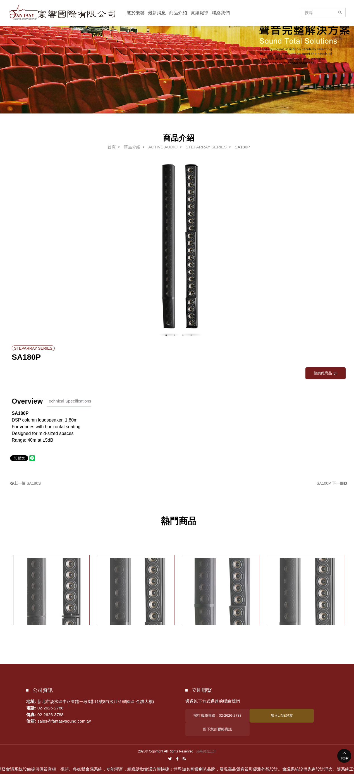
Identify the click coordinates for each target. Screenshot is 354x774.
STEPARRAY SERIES (206, 147)
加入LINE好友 (282, 715)
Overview (27, 401)
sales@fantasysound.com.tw (64, 721)
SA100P (332, 483)
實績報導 (200, 12)
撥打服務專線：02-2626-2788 (217, 715)
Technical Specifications (69, 401)
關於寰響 (136, 12)
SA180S (25, 483)
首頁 (111, 147)
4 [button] (191, 335)
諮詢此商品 (325, 373)
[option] (178, 250)
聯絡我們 (221, 12)
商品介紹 (178, 12)
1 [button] (166, 335)
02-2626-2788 (50, 708)
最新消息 (157, 12)
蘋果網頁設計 (206, 751)
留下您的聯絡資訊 (217, 729)
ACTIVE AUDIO (163, 147)
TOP (344, 758)
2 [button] (174, 335)
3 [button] (183, 335)
